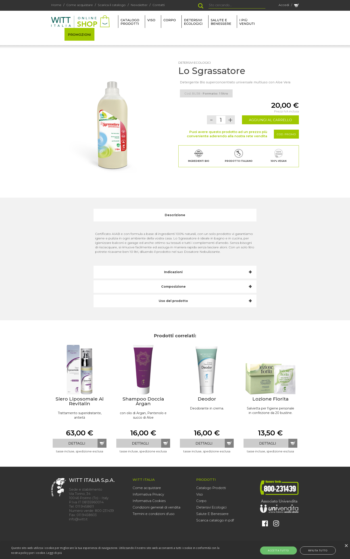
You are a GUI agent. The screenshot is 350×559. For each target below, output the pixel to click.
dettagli (76, 443)
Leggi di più (54, 553)
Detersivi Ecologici (211, 507)
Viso (199, 494)
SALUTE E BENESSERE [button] (221, 22)
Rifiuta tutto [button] (313, 550)
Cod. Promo (286, 134)
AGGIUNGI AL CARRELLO (270, 120)
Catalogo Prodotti (211, 488)
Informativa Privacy (148, 494)
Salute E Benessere (212, 514)
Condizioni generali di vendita (156, 507)
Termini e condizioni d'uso (154, 514)
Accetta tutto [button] (282, 550)
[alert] (175, 550)
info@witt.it (78, 519)
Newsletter (139, 5)
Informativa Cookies (149, 501)
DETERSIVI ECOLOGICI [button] (193, 22)
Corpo (201, 501)
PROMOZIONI (79, 35)
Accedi (284, 5)
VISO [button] (151, 20)
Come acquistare (79, 5)
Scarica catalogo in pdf (215, 520)
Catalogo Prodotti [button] (130, 22)
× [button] (346, 546)
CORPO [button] (169, 20)
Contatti (158, 5)
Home (56, 5)
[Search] (236, 5)
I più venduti (247, 22)
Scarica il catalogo (112, 5)
